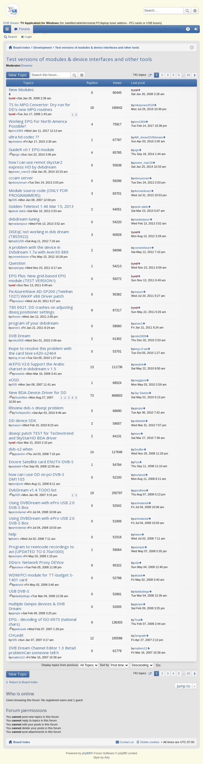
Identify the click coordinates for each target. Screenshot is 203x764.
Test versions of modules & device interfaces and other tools (97, 47)
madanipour (19, 223)
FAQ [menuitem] (189, 30)
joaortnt (20, 454)
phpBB (86, 753)
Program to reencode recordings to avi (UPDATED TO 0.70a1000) (41, 549)
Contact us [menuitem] (127, 742)
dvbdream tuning (24, 219)
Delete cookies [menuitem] (149, 742)
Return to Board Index (23, 682)
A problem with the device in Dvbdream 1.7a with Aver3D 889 (38, 250)
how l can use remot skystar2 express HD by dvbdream (35, 165)
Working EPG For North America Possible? (38, 124)
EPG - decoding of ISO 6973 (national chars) (42, 622)
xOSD (14, 379)
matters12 (18, 657)
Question (17, 263)
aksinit (19, 584)
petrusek (20, 629)
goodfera (140, 490)
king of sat (18, 357)
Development (43, 47)
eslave (19, 567)
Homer (16, 316)
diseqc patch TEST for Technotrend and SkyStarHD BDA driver (41, 435)
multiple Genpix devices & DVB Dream (37, 606)
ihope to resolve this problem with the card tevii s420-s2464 (40, 351)
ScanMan (21, 397)
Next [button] (194, 75)
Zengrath (140, 635)
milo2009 (18, 340)
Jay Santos (141, 393)
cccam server (21, 177)
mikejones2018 (144, 105)
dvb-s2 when (21, 449)
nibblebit (139, 421)
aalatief (16, 466)
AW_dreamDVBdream (148, 137)
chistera (17, 141)
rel (13, 98)
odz (136, 562)
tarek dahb (19, 211)
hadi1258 (18, 241)
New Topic (17, 74)
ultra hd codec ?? (24, 136)
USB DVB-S (19, 591)
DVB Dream (11, 23)
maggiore (140, 380)
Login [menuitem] (197, 30)
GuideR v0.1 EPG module (31, 149)
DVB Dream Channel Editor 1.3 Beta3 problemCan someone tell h (42, 650)
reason (19, 301)
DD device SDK (22, 420)
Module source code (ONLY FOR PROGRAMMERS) (38, 193)
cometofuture (20, 256)
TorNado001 (23, 412)
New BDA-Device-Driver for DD (37, 392)
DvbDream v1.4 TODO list (33, 490)
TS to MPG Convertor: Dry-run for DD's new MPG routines (39, 107)
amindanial (19, 512)
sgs (17, 154)
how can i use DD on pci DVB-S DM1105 (36, 477)
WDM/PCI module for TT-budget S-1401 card (41, 577)
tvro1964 (17, 130)
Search (187, 10)
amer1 (16, 327)
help (12, 534)
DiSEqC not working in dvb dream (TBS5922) (39, 234)
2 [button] (162, 75)
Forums (24, 29)
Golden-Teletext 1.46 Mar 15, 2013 (41, 206)
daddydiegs (22, 596)
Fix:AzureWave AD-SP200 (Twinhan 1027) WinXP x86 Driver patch (41, 294)
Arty (107, 757)
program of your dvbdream (33, 323)
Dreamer (27, 65)
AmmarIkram (142, 191)
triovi (137, 433)
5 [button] (179, 75)
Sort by (114, 665)
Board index (21, 47)
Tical (137, 619)
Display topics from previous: (70, 665)
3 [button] (167, 75)
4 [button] (173, 75)
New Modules (21, 89)
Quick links (8, 30)
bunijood (17, 483)
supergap (18, 267)
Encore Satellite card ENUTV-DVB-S (41, 461)
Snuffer (139, 449)
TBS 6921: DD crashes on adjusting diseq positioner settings (41, 310)
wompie (17, 556)
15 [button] (188, 75)
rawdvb (19, 373)
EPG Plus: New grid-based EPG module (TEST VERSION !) (37, 278)
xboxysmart (19, 182)
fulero (15, 538)
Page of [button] (149, 75)
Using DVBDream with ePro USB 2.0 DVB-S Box (42, 505)
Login (28, 36)
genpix (138, 408)
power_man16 (21, 171)
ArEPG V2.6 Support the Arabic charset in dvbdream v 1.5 (36, 366)
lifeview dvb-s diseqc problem (36, 407)
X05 (14, 199)
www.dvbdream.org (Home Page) (157, 29)
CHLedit (16, 635)
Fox (136, 462)
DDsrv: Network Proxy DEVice (36, 562)
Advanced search (194, 10)
